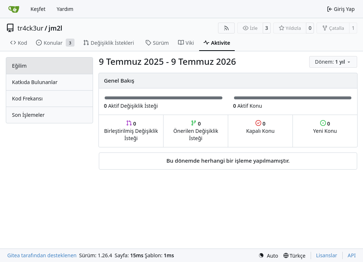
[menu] (333, 62)
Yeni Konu (325, 127)
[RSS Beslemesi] (226, 28)
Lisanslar (326, 255)
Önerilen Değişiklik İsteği (195, 131)
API (352, 255)
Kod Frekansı (27, 98)
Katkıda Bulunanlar (34, 82)
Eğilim (19, 65)
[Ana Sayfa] (14, 9)
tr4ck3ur (30, 28)
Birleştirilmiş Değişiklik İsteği (131, 131)
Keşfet (38, 8)
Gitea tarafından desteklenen (42, 255)
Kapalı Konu (260, 127)
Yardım (65, 8)
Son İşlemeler (28, 114)
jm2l (55, 28)
